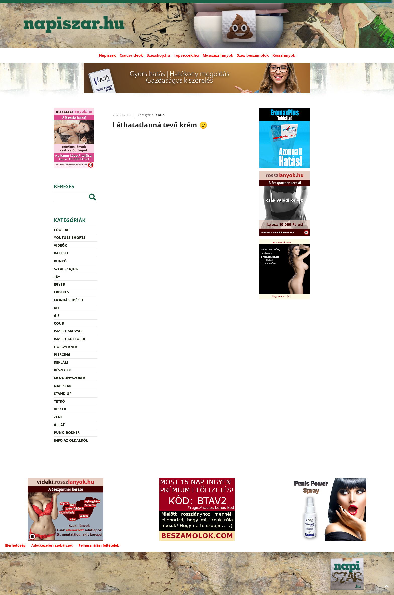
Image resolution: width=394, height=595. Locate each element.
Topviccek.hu (186, 55)
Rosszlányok (283, 55)
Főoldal (62, 229)
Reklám (61, 362)
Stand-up (63, 393)
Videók (60, 245)
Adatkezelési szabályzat (52, 545)
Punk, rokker (67, 432)
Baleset (61, 253)
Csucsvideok (131, 55)
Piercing (62, 354)
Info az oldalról (71, 440)
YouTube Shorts (69, 237)
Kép (57, 307)
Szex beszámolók (253, 55)
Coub (59, 323)
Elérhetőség (15, 545)
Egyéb (59, 284)
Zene (58, 416)
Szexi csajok (66, 268)
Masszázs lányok (218, 55)
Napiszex (107, 55)
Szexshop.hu (158, 55)
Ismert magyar (68, 331)
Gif (57, 315)
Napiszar (62, 385)
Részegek (62, 370)
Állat (59, 424)
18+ (57, 276)
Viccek (60, 409)
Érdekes (61, 292)
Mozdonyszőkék (69, 377)
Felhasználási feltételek (99, 545)
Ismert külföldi (69, 338)
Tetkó (59, 401)
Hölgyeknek (65, 346)
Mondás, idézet (68, 300)
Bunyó (60, 261)
